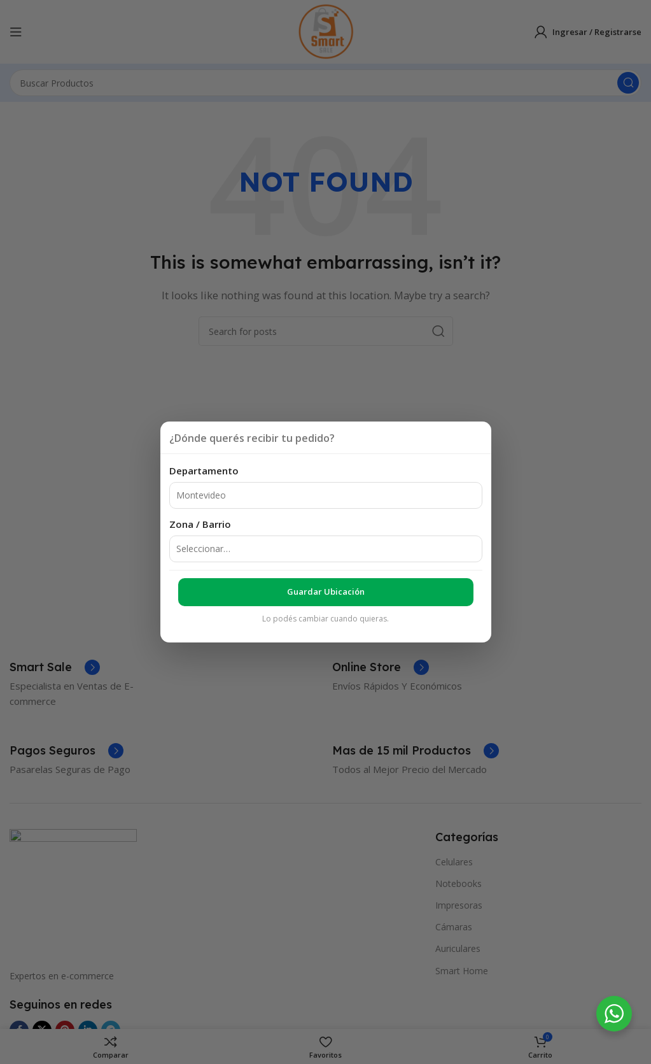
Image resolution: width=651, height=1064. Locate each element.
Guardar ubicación (326, 591)
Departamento (204, 470)
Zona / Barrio (200, 524)
